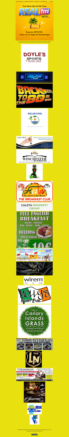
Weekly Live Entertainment (29, 1)
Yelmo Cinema (37, 1)
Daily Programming (43, 1)
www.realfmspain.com (20, 1)
